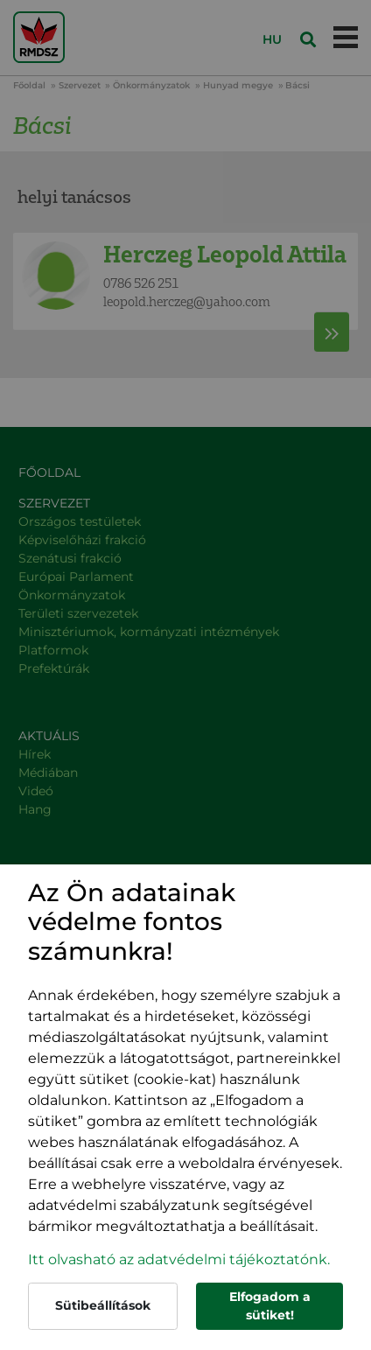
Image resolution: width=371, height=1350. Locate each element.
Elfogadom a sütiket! (270, 1306)
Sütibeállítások (102, 1305)
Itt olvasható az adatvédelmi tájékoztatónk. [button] (179, 1259)
